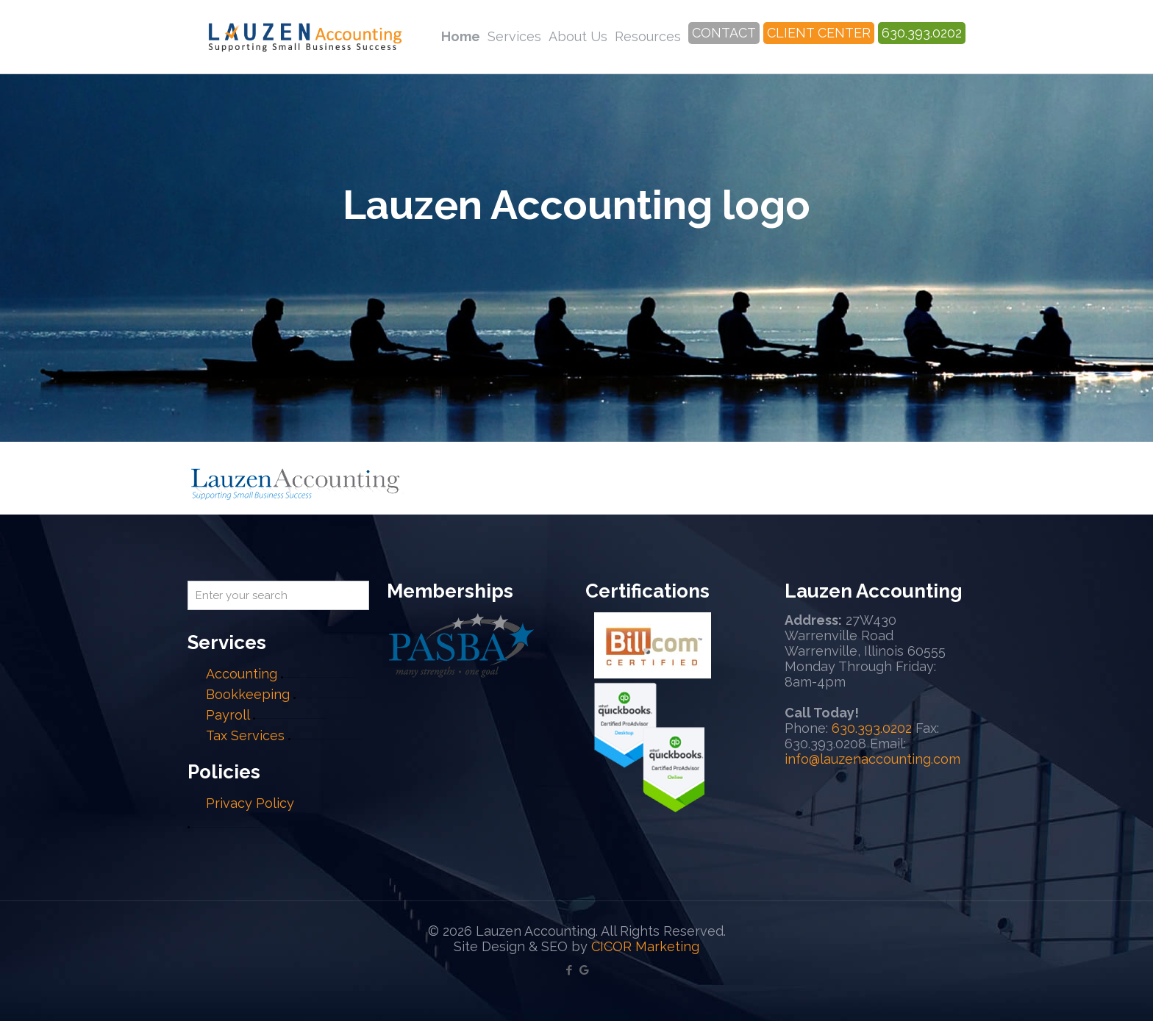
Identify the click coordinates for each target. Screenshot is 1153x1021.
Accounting (241, 673)
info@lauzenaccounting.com (872, 759)
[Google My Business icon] (584, 970)
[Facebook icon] (568, 970)
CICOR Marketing (645, 946)
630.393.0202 (872, 728)
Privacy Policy (250, 803)
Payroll (227, 715)
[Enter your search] (278, 595)
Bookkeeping (248, 694)
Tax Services (247, 735)
